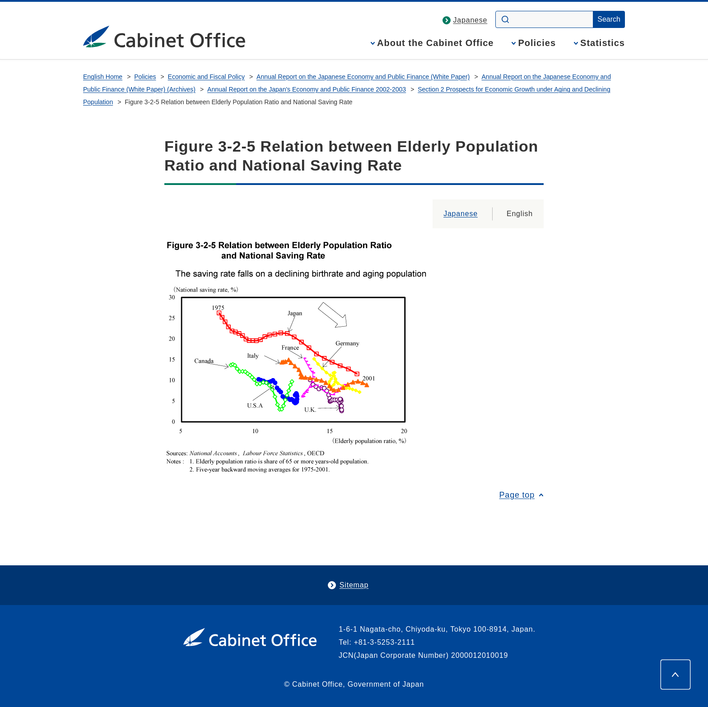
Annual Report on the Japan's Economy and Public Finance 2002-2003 (306, 89)
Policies (537, 43)
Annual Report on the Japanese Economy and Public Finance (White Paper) (363, 76)
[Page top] (675, 674)
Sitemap (354, 585)
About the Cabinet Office (435, 43)
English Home (102, 76)
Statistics (602, 43)
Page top (517, 494)
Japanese (470, 20)
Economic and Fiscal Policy (206, 76)
